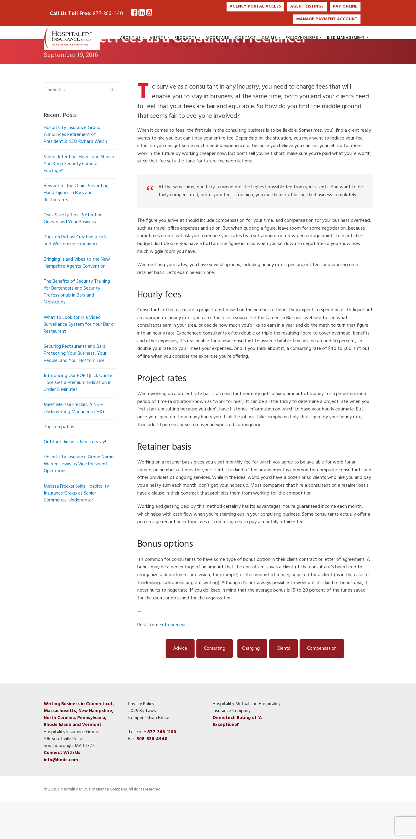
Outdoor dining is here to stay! (75, 479)
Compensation (322, 686)
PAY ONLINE (345, 6)
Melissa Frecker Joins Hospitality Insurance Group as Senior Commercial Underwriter (76, 530)
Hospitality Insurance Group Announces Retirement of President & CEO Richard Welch (75, 172)
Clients (283, 686)
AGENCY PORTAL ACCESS (255, 6)
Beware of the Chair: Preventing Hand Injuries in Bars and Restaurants (76, 230)
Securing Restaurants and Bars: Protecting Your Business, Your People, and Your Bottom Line (75, 391)
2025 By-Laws (142, 748)
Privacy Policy (141, 741)
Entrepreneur (173, 662)
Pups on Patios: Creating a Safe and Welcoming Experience (76, 278)
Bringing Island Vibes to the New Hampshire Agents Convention (77, 300)
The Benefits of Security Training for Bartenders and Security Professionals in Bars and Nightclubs (77, 329)
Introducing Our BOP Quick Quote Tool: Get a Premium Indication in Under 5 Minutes (78, 420)
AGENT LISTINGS (307, 6)
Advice (180, 686)
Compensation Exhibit (149, 755)
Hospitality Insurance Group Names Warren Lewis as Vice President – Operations (80, 501)
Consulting (214, 686)
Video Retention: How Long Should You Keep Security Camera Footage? (79, 201)
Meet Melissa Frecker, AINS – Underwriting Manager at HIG (74, 445)
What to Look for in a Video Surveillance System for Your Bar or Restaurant (79, 361)
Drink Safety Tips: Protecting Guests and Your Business (73, 255)
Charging (251, 686)
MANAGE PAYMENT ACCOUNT (326, 19)
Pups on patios (59, 464)
